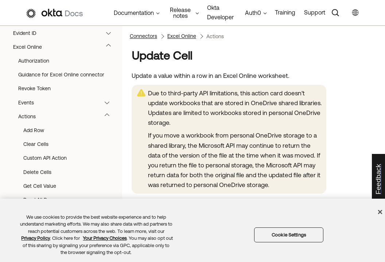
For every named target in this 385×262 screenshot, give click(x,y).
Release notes (180, 13)
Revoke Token (34, 88)
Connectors (143, 36)
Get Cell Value (39, 186)
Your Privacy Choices (105, 238)
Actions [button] (67, 116)
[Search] (335, 13)
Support (314, 12)
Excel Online (65, 47)
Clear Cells (35, 144)
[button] (110, 33)
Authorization (33, 61)
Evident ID (65, 33)
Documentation (134, 12)
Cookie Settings (289, 235)
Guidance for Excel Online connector (61, 75)
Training (285, 12)
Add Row (33, 130)
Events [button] (67, 103)
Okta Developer (220, 12)
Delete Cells (37, 172)
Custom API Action (45, 158)
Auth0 (253, 12)
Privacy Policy (35, 238)
